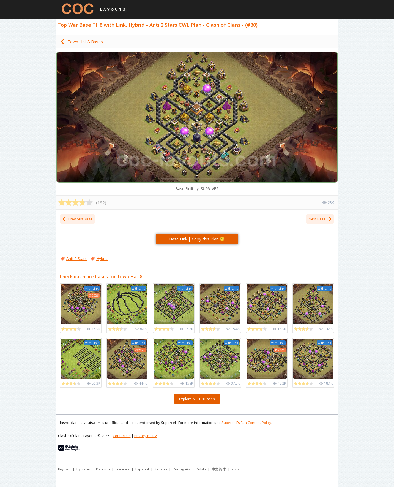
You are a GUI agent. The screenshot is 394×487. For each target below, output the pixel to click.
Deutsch (103, 469)
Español (142, 469)
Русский (83, 469)
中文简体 (219, 469)
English (64, 469)
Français (123, 469)
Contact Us (122, 435)
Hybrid (102, 258)
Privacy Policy (145, 435)
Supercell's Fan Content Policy (246, 422)
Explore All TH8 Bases (197, 398)
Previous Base (77, 219)
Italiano (161, 469)
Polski (201, 469)
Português (181, 469)
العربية (237, 469)
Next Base (320, 219)
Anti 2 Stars (76, 258)
